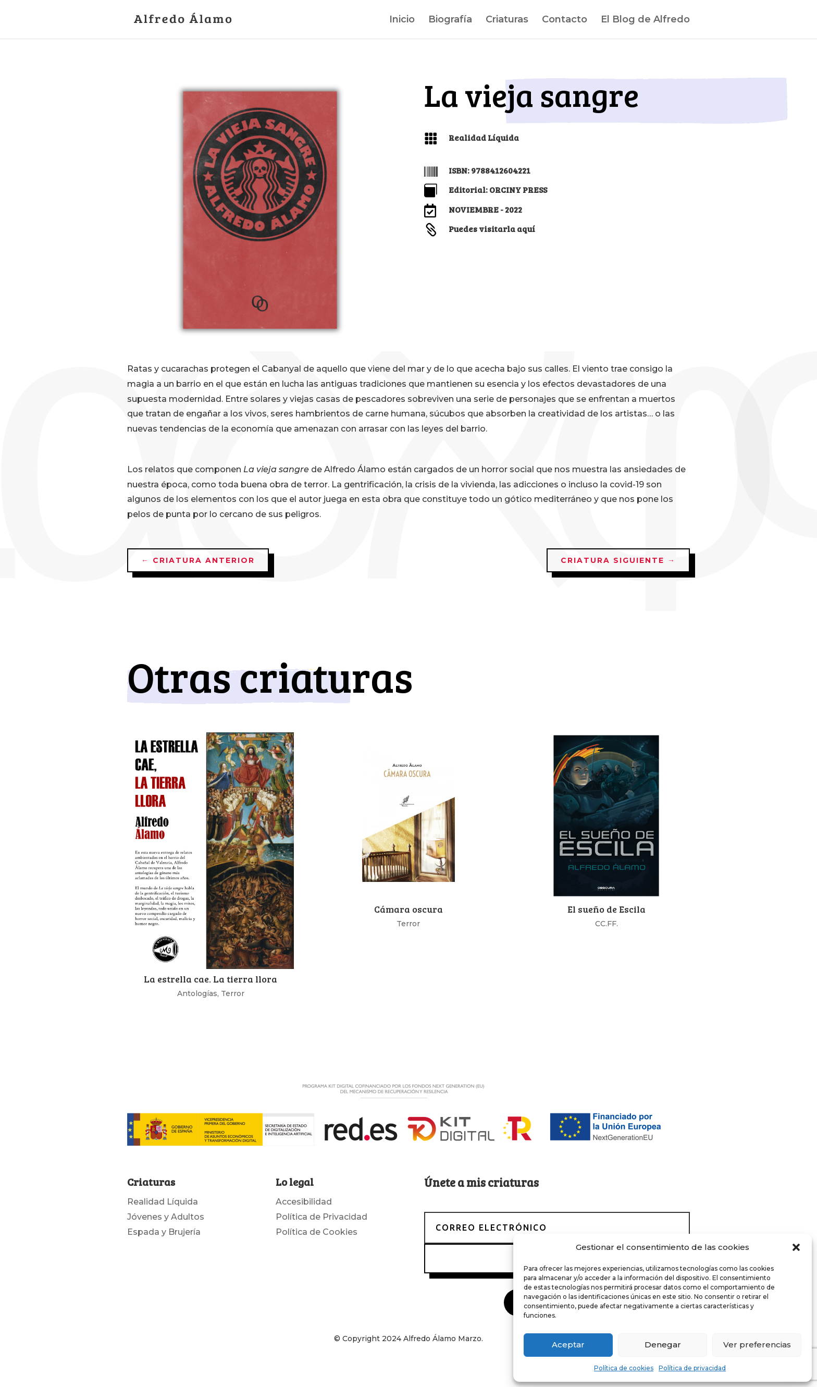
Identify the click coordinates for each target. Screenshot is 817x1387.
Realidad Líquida (484, 137)
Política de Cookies (316, 1232)
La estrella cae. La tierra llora (210, 979)
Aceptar (568, 1344)
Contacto (564, 20)
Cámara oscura (408, 909)
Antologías (197, 993)
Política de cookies (623, 1368)
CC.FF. (606, 923)
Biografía (450, 20)
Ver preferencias (757, 1344)
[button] (796, 1247)
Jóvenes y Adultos (165, 1217)
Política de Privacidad (321, 1217)
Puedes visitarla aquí (492, 228)
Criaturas (507, 20)
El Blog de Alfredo (645, 20)
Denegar (663, 1344)
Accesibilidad (304, 1202)
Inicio (402, 20)
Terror (232, 993)
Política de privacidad (692, 1368)
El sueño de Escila (606, 909)
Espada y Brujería (164, 1232)
